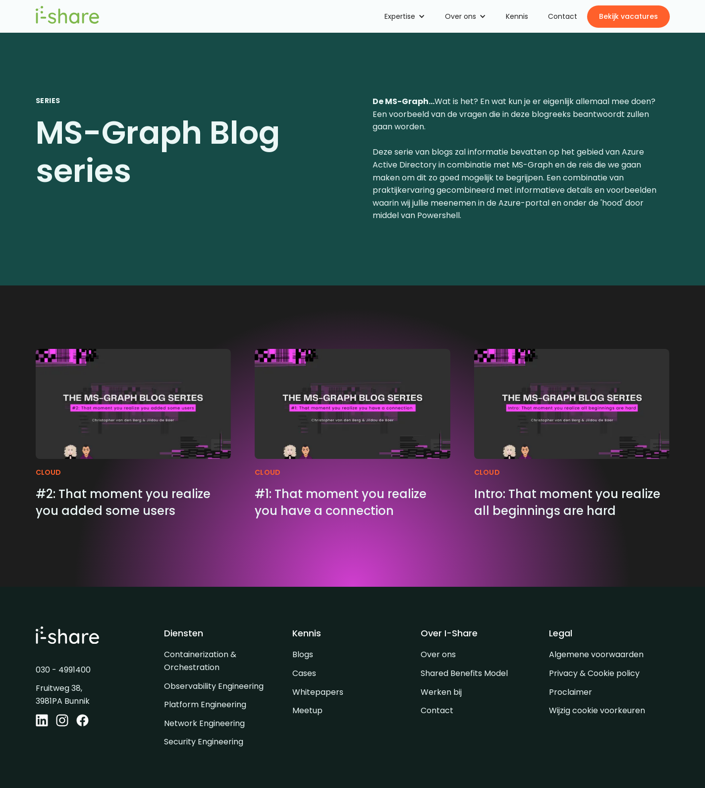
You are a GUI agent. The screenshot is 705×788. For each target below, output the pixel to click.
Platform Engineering (205, 704)
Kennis (517, 16)
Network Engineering (204, 723)
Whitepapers (317, 692)
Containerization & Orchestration (200, 661)
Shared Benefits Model (464, 673)
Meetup (307, 710)
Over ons (438, 654)
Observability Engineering (214, 686)
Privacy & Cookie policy (594, 673)
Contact (562, 16)
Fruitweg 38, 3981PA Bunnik (63, 694)
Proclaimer (570, 692)
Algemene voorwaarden (596, 654)
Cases (304, 673)
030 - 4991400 (63, 669)
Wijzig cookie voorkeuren (597, 710)
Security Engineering (203, 741)
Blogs (302, 654)
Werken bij (441, 692)
